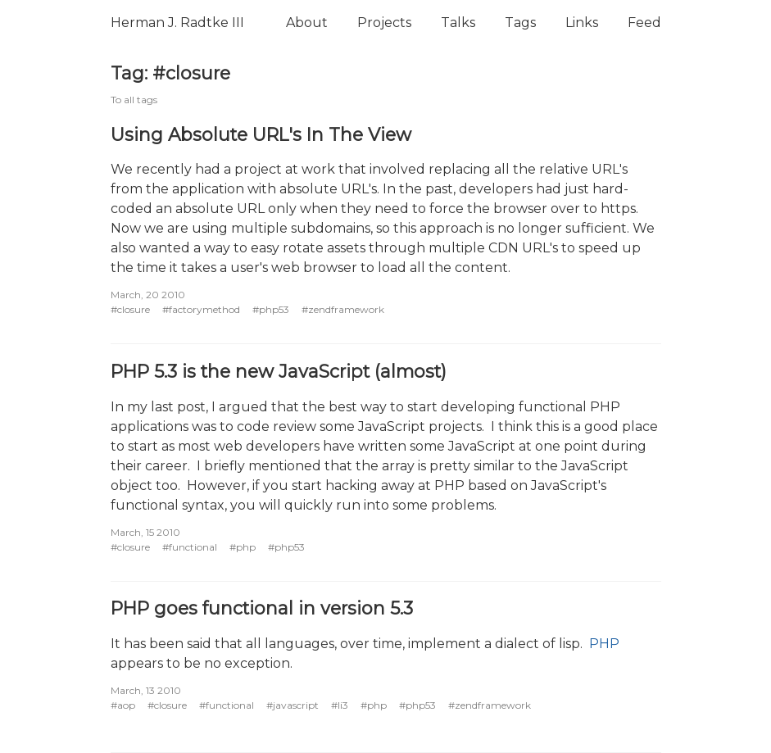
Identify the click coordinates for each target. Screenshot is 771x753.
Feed (644, 22)
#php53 (270, 309)
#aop (123, 705)
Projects (384, 22)
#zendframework (343, 309)
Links (581, 22)
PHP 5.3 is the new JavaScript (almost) (279, 371)
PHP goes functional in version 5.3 (262, 608)
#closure (130, 309)
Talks (458, 22)
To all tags (134, 99)
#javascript (292, 705)
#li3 (339, 705)
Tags (520, 22)
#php (242, 547)
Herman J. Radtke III (177, 22)
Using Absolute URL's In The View (261, 134)
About (307, 22)
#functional (189, 547)
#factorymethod (201, 309)
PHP (604, 643)
